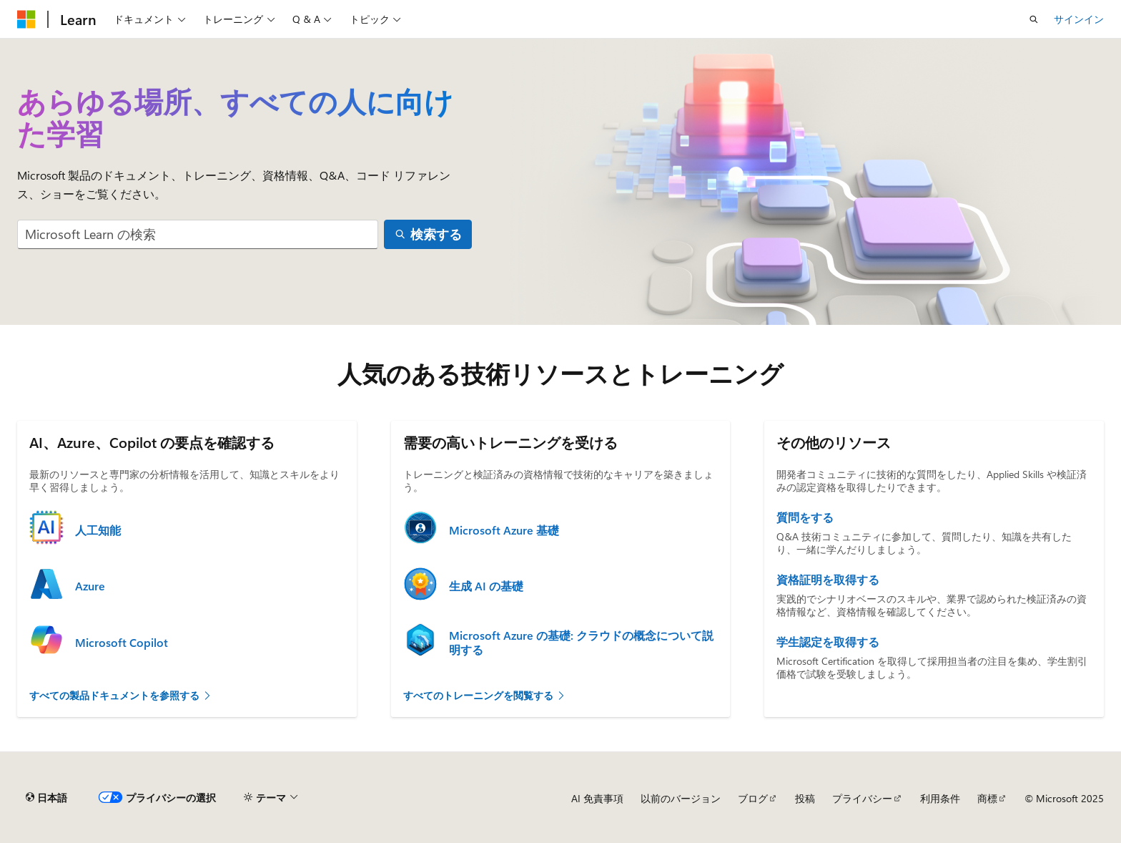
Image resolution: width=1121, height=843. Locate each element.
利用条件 (940, 798)
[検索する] (428, 234)
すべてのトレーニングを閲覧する (484, 695)
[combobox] (197, 234)
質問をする (805, 517)
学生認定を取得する (827, 642)
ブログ (753, 798)
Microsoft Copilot (121, 642)
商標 (987, 798)
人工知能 (98, 530)
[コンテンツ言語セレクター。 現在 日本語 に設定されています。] (46, 797)
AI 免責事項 (597, 798)
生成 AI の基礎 (486, 586)
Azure (90, 586)
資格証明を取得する (827, 579)
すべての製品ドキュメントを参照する (120, 695)
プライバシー (862, 798)
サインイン (1079, 19)
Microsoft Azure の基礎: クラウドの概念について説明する (581, 642)
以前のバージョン (681, 798)
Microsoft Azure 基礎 (504, 530)
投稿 (805, 798)
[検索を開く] (1033, 19)
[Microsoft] (26, 19)
